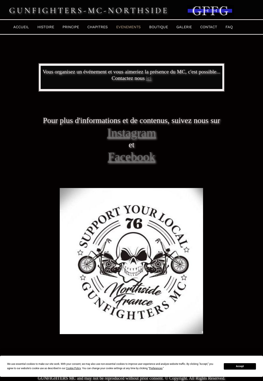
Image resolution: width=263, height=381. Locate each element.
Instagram (131, 132)
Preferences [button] (155, 368)
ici (148, 78)
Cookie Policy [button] (73, 368)
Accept (240, 366)
